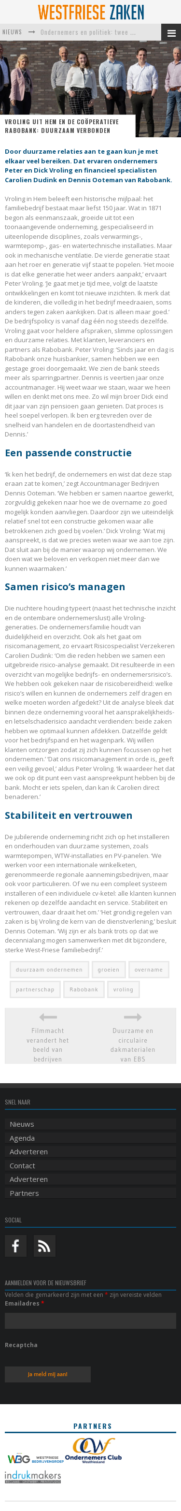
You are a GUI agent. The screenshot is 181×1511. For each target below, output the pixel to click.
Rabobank (84, 989)
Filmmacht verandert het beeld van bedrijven (48, 1045)
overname (149, 969)
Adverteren (29, 1151)
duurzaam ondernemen (49, 969)
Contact (22, 1165)
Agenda (22, 1138)
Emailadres (24, 1303)
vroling (123, 989)
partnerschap (35, 989)
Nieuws (22, 1124)
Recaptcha (21, 1345)
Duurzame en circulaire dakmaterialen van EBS (133, 1045)
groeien (109, 969)
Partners (24, 1193)
